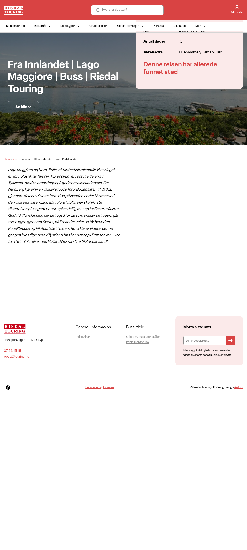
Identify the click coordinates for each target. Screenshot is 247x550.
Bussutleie (180, 26)
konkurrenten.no (137, 342)
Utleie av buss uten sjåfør (143, 337)
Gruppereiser (98, 26)
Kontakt (159, 26)
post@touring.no (16, 356)
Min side (237, 12)
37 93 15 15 (12, 351)
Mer (200, 26)
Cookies (108, 387)
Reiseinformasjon (130, 26)
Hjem (7, 159)
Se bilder (23, 107)
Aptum (238, 387)
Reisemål (43, 26)
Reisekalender (15, 26)
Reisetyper (70, 26)
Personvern (93, 387)
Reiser (15, 159)
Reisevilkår (83, 337)
